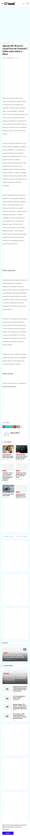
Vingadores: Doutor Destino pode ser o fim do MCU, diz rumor (21, 475)
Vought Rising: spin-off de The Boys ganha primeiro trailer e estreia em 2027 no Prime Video (20, 689)
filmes (12, 43)
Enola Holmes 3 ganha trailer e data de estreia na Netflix (7, 456)
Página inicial (5, 43)
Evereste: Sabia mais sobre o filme (8, 494)
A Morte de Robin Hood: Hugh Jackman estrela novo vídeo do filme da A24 (22, 457)
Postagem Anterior (8, 536)
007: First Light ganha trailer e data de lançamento (19, 698)
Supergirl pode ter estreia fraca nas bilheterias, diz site (21, 495)
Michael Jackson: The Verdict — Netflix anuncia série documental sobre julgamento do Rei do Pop (20, 706)
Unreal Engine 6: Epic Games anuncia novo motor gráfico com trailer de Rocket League (20, 716)
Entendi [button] (8, 833)
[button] (2, 3)
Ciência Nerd (14, 433)
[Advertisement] (15, 24)
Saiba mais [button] (6, 829)
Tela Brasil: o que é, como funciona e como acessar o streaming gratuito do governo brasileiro (7, 476)
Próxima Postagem (22, 536)
